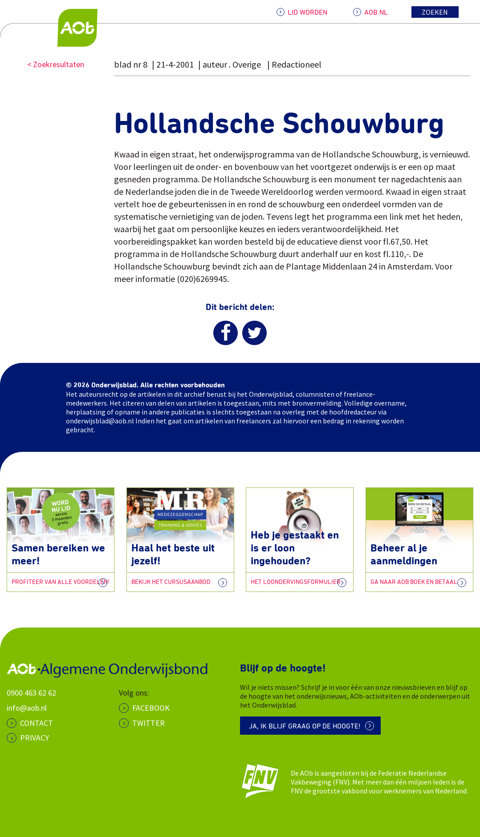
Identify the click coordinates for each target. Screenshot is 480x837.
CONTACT (36, 723)
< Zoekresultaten (55, 64)
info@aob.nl (27, 708)
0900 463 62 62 (31, 693)
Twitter (148, 723)
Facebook (151, 708)
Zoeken (435, 12)
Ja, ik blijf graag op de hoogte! (305, 726)
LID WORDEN (307, 12)
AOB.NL (376, 12)
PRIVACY (34, 737)
